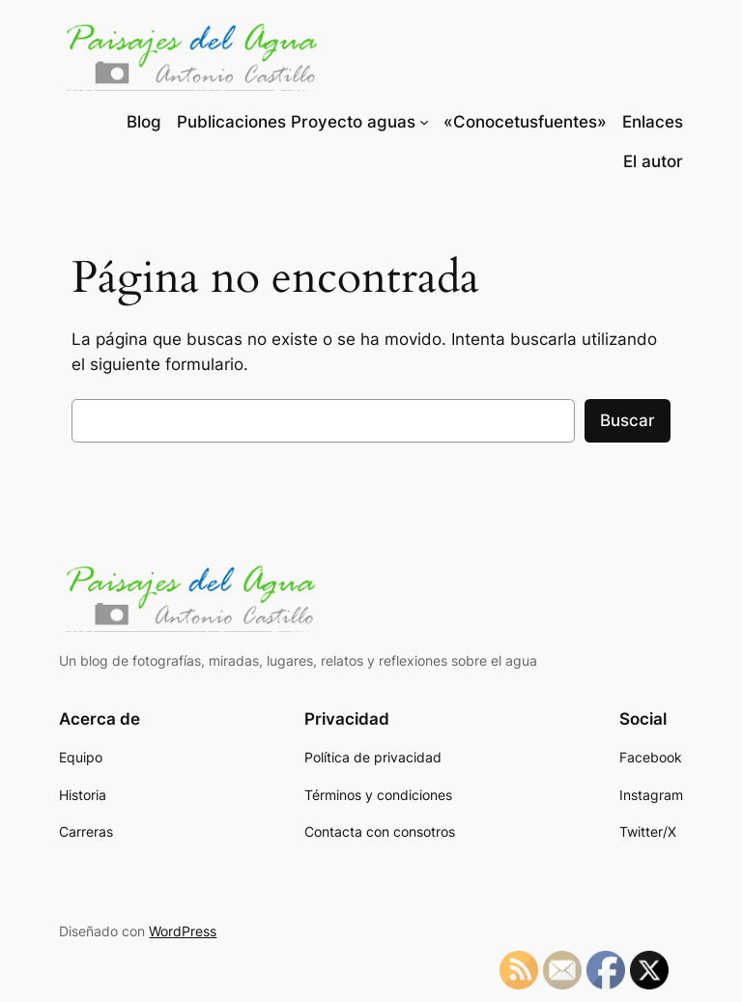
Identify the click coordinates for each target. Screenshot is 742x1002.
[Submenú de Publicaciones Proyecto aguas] (424, 122)
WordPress (182, 931)
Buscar (627, 420)
